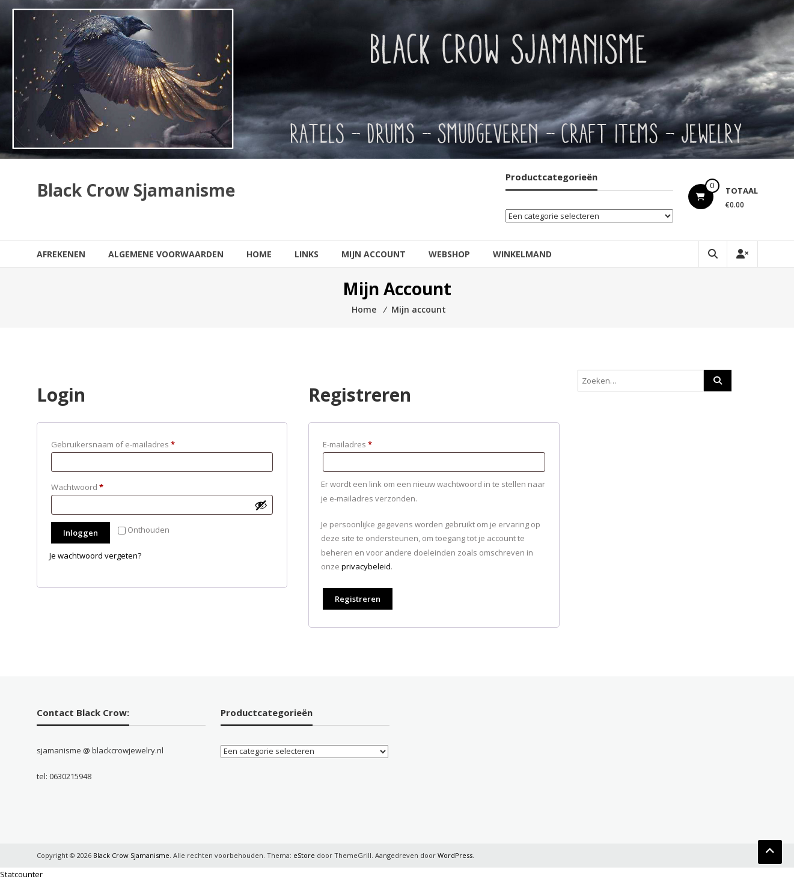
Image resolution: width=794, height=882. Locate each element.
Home (259, 254)
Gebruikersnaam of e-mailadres (125, 443)
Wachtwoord (90, 485)
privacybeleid (366, 566)
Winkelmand (522, 254)
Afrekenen (61, 254)
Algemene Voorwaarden (166, 254)
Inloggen (80, 532)
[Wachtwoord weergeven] (260, 505)
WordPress (455, 855)
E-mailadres (360, 443)
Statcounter (21, 874)
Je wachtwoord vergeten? (95, 555)
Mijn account (373, 254)
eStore (304, 855)
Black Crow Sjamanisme (136, 190)
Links (307, 254)
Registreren (357, 598)
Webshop (449, 254)
